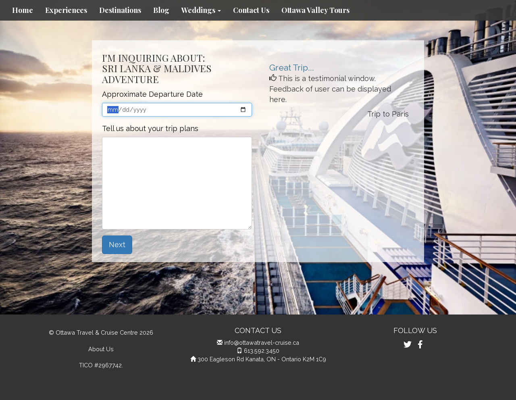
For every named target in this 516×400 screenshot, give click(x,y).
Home (22, 10)
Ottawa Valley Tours (315, 10)
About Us (101, 349)
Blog (161, 10)
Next (117, 244)
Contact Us (251, 10)
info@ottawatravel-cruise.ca (261, 342)
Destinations (120, 10)
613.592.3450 (261, 350)
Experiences (66, 10)
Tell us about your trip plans (150, 128)
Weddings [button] (201, 10)
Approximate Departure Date (152, 94)
